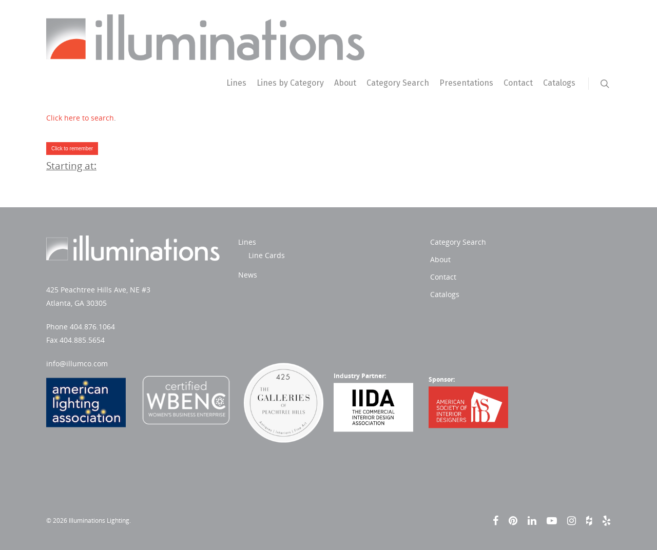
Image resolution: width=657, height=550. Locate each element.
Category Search (397, 83)
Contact (518, 83)
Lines (236, 83)
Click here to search (80, 118)
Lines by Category (290, 83)
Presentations (466, 83)
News (247, 275)
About (345, 83)
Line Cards (266, 255)
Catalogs (559, 83)
